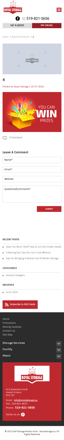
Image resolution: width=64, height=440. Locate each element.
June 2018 (12, 292)
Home (6, 37)
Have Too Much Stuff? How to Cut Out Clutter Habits (33, 246)
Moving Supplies (12, 327)
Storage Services (14, 343)
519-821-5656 (37, 18)
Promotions (9, 323)
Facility (7, 349)
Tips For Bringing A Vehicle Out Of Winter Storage (32, 258)
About (6, 355)
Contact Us (9, 330)
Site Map (7, 334)
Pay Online (47, 25)
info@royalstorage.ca (26, 400)
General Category (15, 275)
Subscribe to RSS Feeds (20, 304)
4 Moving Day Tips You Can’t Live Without (28, 252)
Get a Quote (17, 25)
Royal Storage (21, 86)
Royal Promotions (20, 37)
